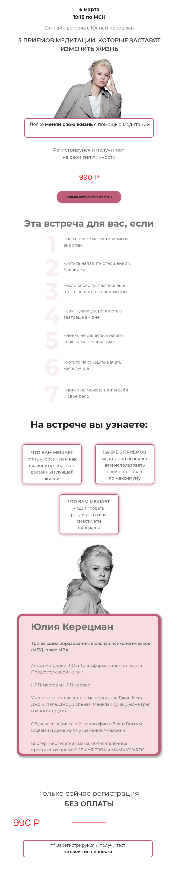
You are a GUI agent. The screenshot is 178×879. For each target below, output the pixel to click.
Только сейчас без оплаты (89, 197)
